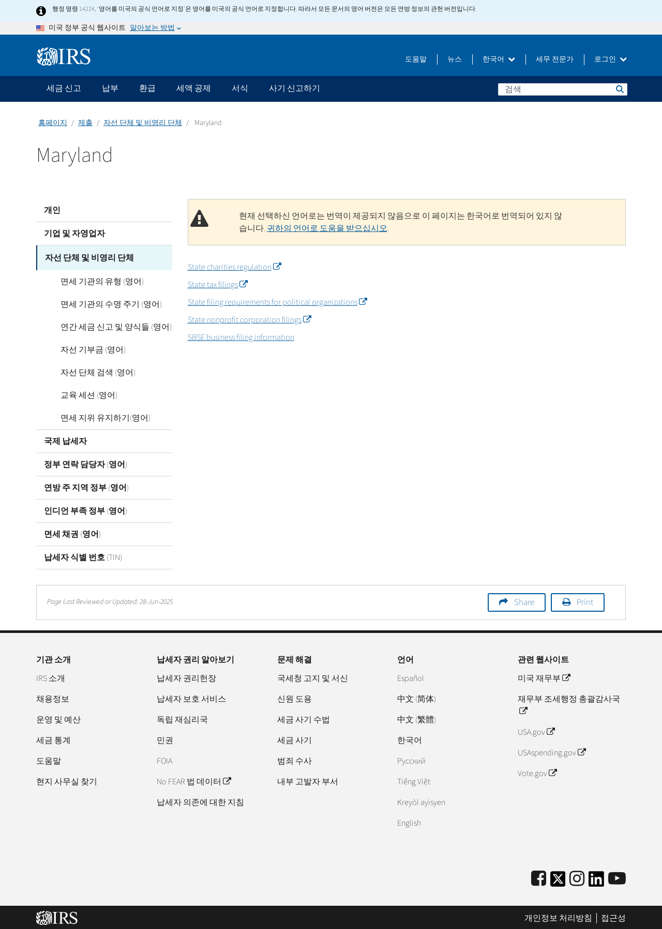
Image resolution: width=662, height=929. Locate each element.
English (409, 821)
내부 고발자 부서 (307, 779)
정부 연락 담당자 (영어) (85, 462)
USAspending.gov (551, 750)
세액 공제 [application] (193, 88)
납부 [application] (110, 88)
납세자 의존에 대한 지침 (200, 800)
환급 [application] (147, 88)
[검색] (562, 89)
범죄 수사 (294, 759)
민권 (165, 738)
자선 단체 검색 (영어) (89, 370)
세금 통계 (53, 738)
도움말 (416, 59)
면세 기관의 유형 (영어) (93, 279)
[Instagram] (576, 877)
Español (410, 676)
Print (585, 600)
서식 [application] (240, 88)
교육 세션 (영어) (80, 393)
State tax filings (217, 284)
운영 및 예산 (58, 717)
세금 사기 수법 (303, 717)
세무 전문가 (555, 59)
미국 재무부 (544, 676)
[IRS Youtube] (617, 877)
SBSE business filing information (241, 337)
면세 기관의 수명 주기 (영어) (102, 302)
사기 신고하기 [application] (294, 88)
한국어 (499, 59)
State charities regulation (234, 267)
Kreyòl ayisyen (421, 800)
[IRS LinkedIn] (596, 880)
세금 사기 (294, 738)
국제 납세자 (65, 439)
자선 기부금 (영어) (84, 347)
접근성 (613, 916)
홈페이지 (52, 123)
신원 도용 (294, 697)
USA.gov (536, 730)
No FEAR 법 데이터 (194, 779)
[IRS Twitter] (558, 880)
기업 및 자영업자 (74, 233)
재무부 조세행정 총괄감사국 (569, 703)
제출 (85, 123)
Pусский (411, 759)
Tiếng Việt (413, 779)
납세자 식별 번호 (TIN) (83, 555)
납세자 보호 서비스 (191, 697)
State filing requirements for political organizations (277, 302)
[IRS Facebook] (538, 877)
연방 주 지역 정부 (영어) (86, 485)
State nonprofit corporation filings (249, 320)
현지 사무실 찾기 (66, 779)
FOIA (164, 759)
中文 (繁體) (416, 717)
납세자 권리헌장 (186, 676)
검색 (619, 89)
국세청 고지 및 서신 (312, 676)
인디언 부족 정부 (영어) (85, 509)
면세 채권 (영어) (72, 532)
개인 (52, 210)
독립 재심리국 (182, 717)
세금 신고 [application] (64, 88)
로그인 (610, 59)
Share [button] (524, 600)
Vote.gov (537, 771)
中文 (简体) (416, 697)
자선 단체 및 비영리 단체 (142, 123)
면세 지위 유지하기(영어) (97, 416)
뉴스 (454, 59)
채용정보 (52, 697)
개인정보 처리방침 (558, 916)
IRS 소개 (50, 676)
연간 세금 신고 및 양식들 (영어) (107, 325)
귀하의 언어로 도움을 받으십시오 (327, 228)
